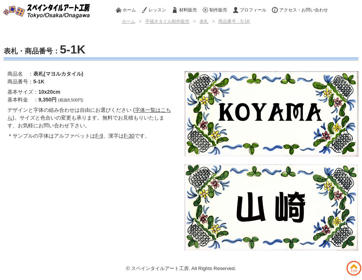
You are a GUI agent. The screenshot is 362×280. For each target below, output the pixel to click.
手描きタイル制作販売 (167, 21)
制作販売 (214, 10)
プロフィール (249, 10)
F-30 (129, 136)
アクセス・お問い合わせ (300, 10)
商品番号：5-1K (234, 21)
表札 (203, 21)
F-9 (99, 136)
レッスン (153, 10)
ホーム (126, 10)
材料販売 (184, 10)
